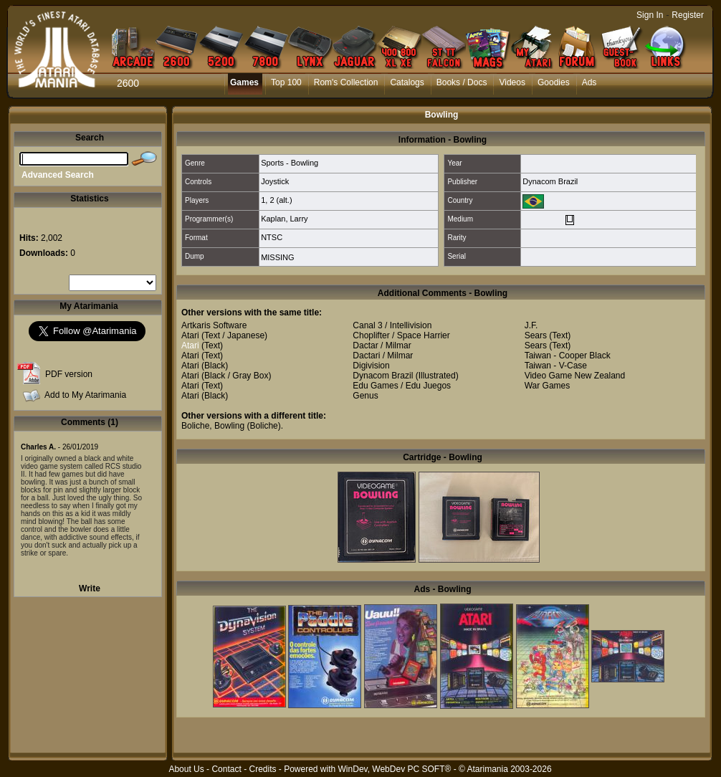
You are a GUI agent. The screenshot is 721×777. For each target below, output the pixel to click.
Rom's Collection (346, 82)
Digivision (371, 366)
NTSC (271, 237)
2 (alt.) (280, 200)
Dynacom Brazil (550, 181)
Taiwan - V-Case (556, 366)
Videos (512, 82)
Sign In (649, 15)
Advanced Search (58, 175)
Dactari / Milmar (383, 356)
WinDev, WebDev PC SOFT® (395, 769)
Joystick (275, 181)
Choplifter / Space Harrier (401, 335)
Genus (365, 396)
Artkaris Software (214, 325)
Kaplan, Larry (284, 218)
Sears (536, 335)
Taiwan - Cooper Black (568, 356)
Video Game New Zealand (575, 376)
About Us (186, 769)
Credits (262, 769)
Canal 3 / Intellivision (392, 325)
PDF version (68, 374)
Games (244, 82)
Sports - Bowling (289, 162)
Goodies (554, 82)
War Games (547, 386)
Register (688, 15)
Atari (190, 335)
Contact (226, 769)
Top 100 (286, 82)
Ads (589, 82)
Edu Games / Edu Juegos (402, 386)
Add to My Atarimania (85, 395)
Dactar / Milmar (382, 345)
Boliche (195, 426)
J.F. (531, 325)
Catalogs (407, 82)
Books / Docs (461, 82)
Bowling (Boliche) (247, 426)
